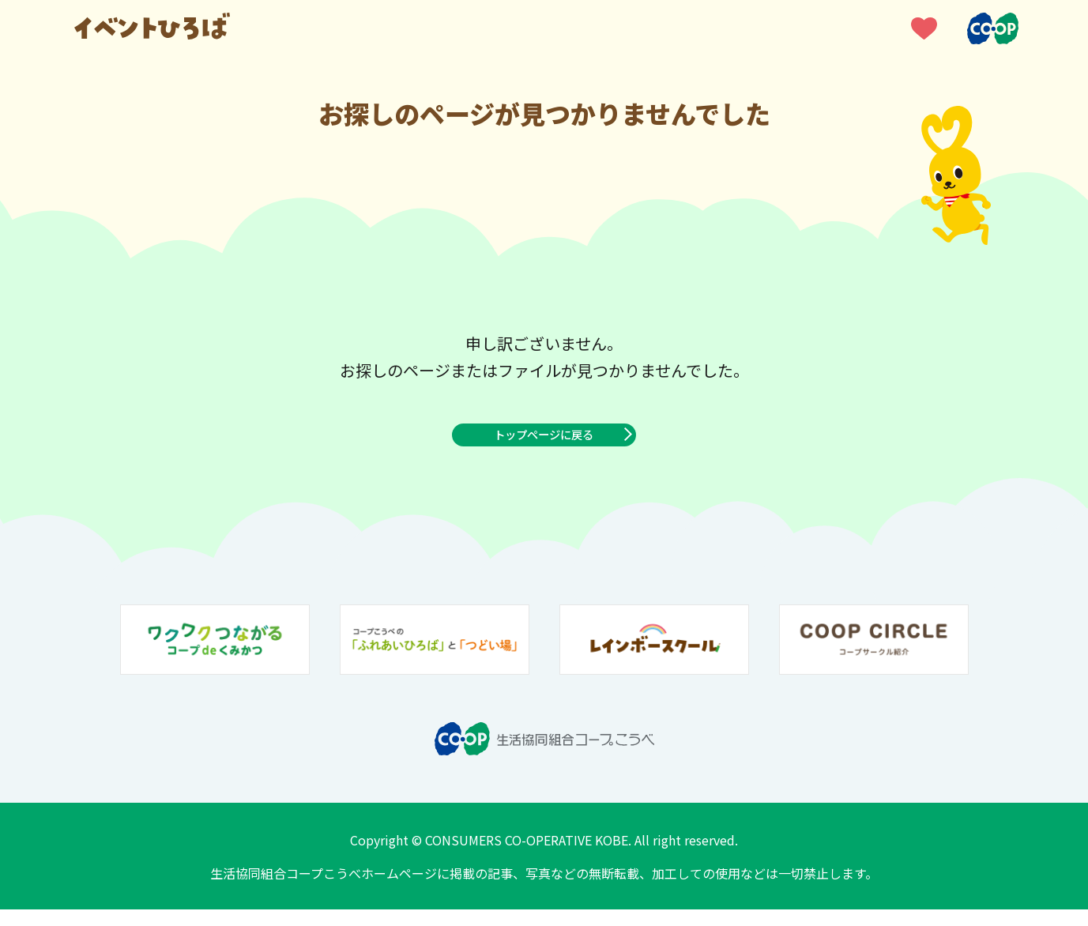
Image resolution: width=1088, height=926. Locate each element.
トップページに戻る (544, 443)
